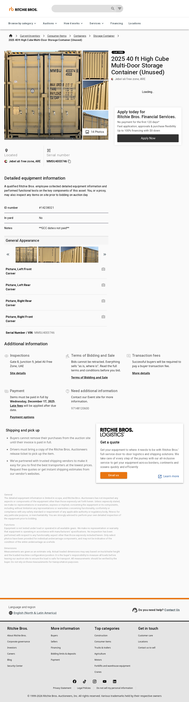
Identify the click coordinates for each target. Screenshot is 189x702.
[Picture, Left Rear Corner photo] (103, 285)
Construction (101, 635)
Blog (9, 659)
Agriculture (100, 653)
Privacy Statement (62, 688)
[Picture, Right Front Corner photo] (103, 316)
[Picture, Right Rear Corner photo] (103, 301)
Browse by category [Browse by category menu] (23, 23)
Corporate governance (18, 641)
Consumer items (103, 641)
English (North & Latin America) (35, 613)
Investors (12, 647)
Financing (116, 23)
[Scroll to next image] (105, 254)
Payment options (22, 417)
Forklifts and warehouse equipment (112, 665)
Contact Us (172, 610)
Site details (18, 373)
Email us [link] (113, 475)
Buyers (54, 635)
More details (141, 373)
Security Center (15, 665)
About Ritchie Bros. (16, 635)
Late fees (16, 406)
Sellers (54, 641)
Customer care (145, 635)
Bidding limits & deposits (63, 653)
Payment (55, 659)
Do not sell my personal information (115, 688)
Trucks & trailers (103, 647)
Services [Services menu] (97, 23)
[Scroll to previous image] (8, 254)
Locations (134, 23)
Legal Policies (84, 688)
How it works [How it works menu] (73, 23)
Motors (98, 659)
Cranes (98, 671)
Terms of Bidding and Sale (89, 377)
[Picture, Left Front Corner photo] (103, 269)
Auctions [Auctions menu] (50, 23)
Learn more (168, 476)
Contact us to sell (146, 647)
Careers (11, 653)
